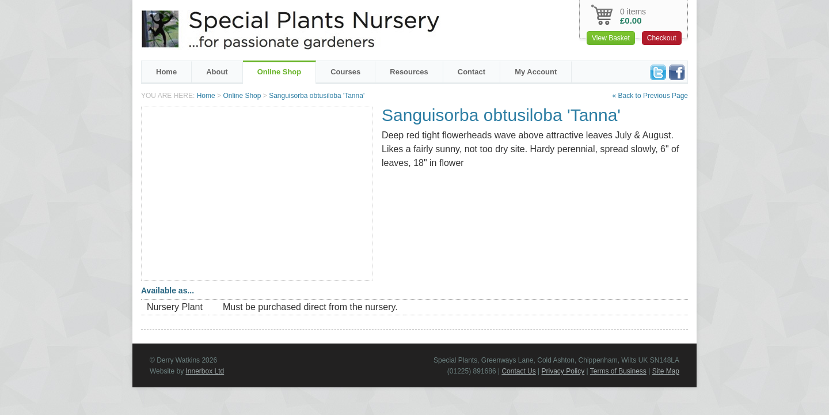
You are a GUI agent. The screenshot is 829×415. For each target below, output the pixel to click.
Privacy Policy (563, 371)
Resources (409, 71)
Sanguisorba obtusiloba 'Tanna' (316, 96)
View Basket (611, 38)
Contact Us (518, 371)
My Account (536, 71)
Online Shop (279, 71)
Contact (471, 71)
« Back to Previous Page (650, 96)
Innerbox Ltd (204, 371)
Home (166, 71)
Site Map (665, 371)
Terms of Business (618, 371)
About (217, 71)
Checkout (661, 38)
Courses (345, 71)
